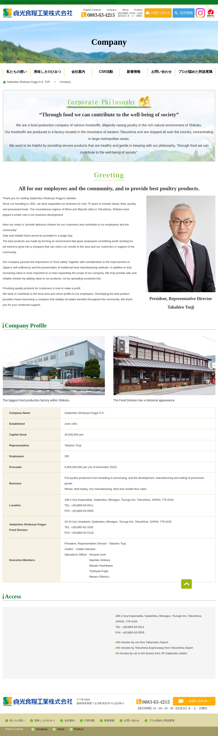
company (112, 9)
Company (41, 729)
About (125, 9)
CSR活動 (106, 71)
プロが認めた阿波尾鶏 (195, 71)
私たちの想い (16, 71)
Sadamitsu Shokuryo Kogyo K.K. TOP (28, 81)
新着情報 (133, 71)
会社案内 (78, 71)
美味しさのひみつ (47, 71)
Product (138, 9)
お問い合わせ (161, 71)
